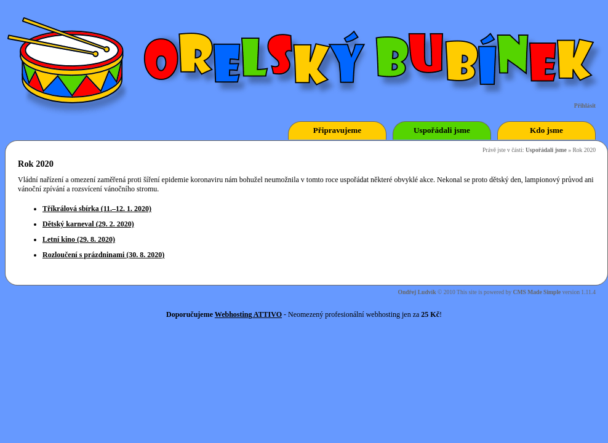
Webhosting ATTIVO (248, 314)
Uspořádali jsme (546, 149)
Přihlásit (585, 105)
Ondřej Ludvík (417, 292)
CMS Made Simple (537, 292)
